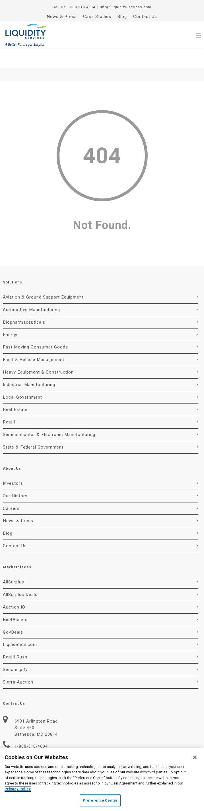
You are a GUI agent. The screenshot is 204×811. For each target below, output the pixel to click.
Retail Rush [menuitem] (15, 637)
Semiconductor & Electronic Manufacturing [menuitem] (49, 414)
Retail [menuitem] (9, 402)
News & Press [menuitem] (62, 16)
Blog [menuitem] (122, 16)
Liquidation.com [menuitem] (20, 624)
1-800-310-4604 (81, 7)
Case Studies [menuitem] (97, 16)
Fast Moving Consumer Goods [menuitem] (35, 327)
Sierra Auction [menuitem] (18, 662)
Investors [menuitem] (13, 463)
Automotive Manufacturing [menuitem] (31, 289)
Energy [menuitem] (10, 314)
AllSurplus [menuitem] (13, 562)
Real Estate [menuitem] (15, 389)
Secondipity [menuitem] (15, 649)
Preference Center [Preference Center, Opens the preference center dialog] (100, 800)
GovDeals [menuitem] (13, 612)
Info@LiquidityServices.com (125, 7)
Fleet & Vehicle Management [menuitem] (33, 339)
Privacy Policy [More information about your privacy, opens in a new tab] (18, 789)
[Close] (195, 757)
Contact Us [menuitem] (145, 16)
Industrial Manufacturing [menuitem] (29, 364)
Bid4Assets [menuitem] (15, 599)
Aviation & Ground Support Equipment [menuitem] (43, 277)
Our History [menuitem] (15, 476)
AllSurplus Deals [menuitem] (20, 574)
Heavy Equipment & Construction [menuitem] (38, 352)
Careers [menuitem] (11, 488)
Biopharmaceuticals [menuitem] (24, 302)
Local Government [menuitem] (22, 377)
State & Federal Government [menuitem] (33, 427)
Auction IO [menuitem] (14, 587)
